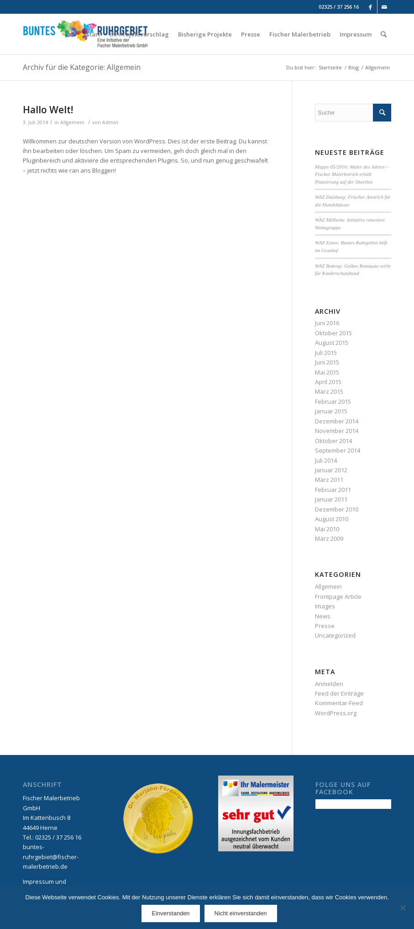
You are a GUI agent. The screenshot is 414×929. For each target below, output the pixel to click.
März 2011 (329, 479)
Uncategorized (335, 635)
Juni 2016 (327, 323)
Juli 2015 (326, 352)
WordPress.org (335, 713)
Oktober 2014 (333, 441)
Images (325, 606)
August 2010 (331, 519)
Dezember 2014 (336, 421)
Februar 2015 (333, 401)
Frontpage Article (338, 596)
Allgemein (72, 122)
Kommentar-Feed (339, 703)
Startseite (330, 67)
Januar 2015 (331, 411)
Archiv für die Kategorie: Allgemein (82, 67)
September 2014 (337, 450)
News (322, 616)
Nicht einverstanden (241, 913)
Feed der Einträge (339, 693)
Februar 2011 (333, 490)
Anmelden (329, 684)
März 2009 (329, 538)
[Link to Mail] (384, 7)
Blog (353, 67)
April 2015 (328, 382)
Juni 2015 (327, 362)
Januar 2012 (331, 470)
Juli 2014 (326, 460)
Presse (325, 626)
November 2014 (336, 431)
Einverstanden (170, 913)
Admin (110, 122)
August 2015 (331, 342)
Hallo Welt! (48, 109)
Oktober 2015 (333, 333)
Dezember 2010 (336, 509)
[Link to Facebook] (370, 7)
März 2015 (329, 391)
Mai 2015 (327, 372)
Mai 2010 (327, 529)
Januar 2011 (331, 499)
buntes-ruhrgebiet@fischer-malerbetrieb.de (51, 857)
